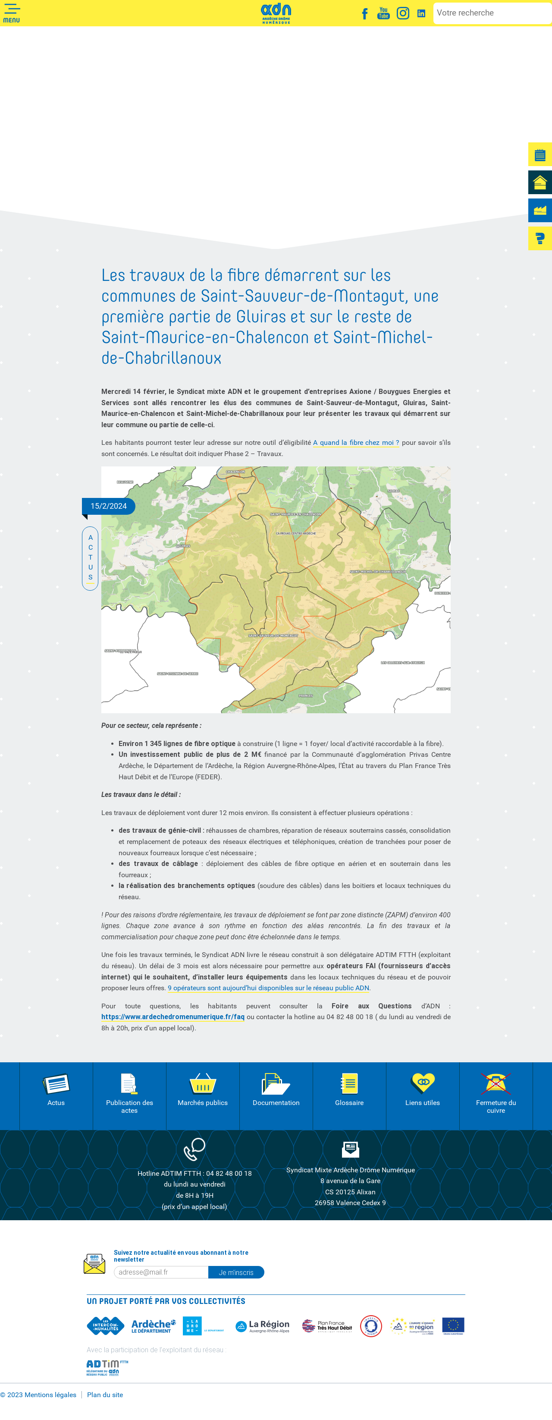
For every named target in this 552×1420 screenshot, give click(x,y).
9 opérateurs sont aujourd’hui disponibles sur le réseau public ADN (268, 988)
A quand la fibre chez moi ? (356, 442)
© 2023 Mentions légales (38, 1395)
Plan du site (105, 1395)
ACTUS (90, 558)
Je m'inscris (241, 1272)
